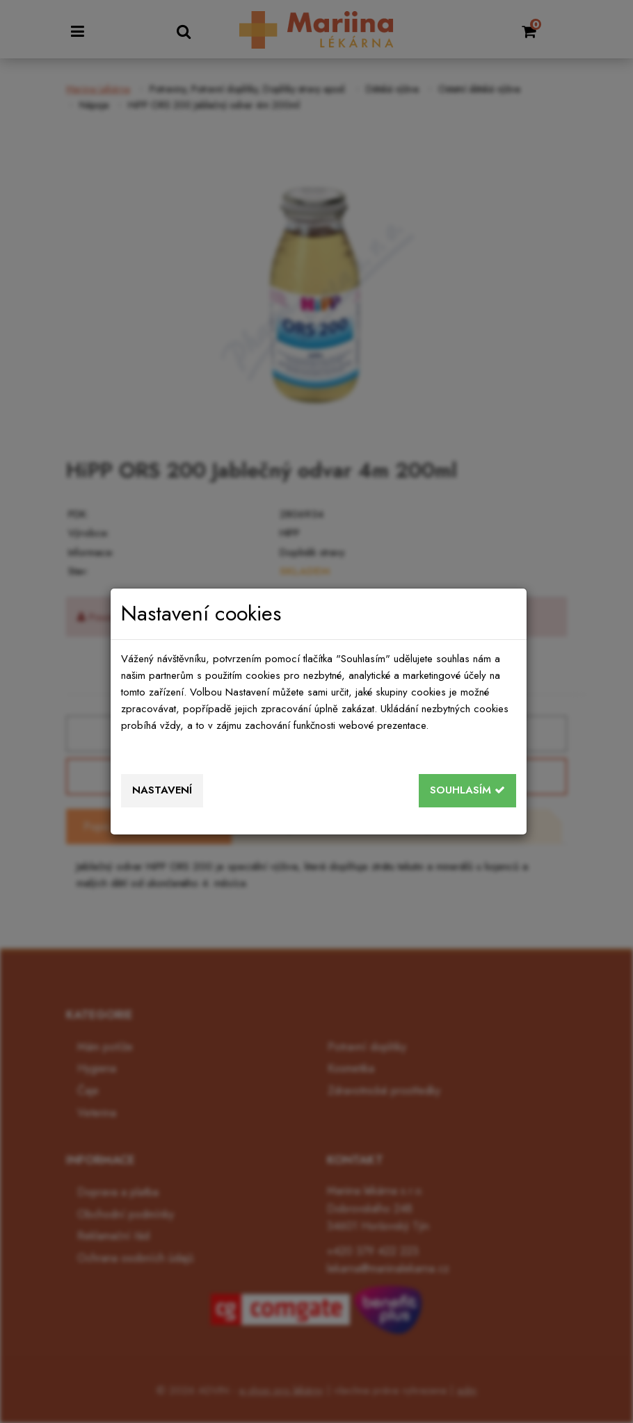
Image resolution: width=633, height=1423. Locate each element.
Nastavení (162, 790)
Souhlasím (467, 790)
